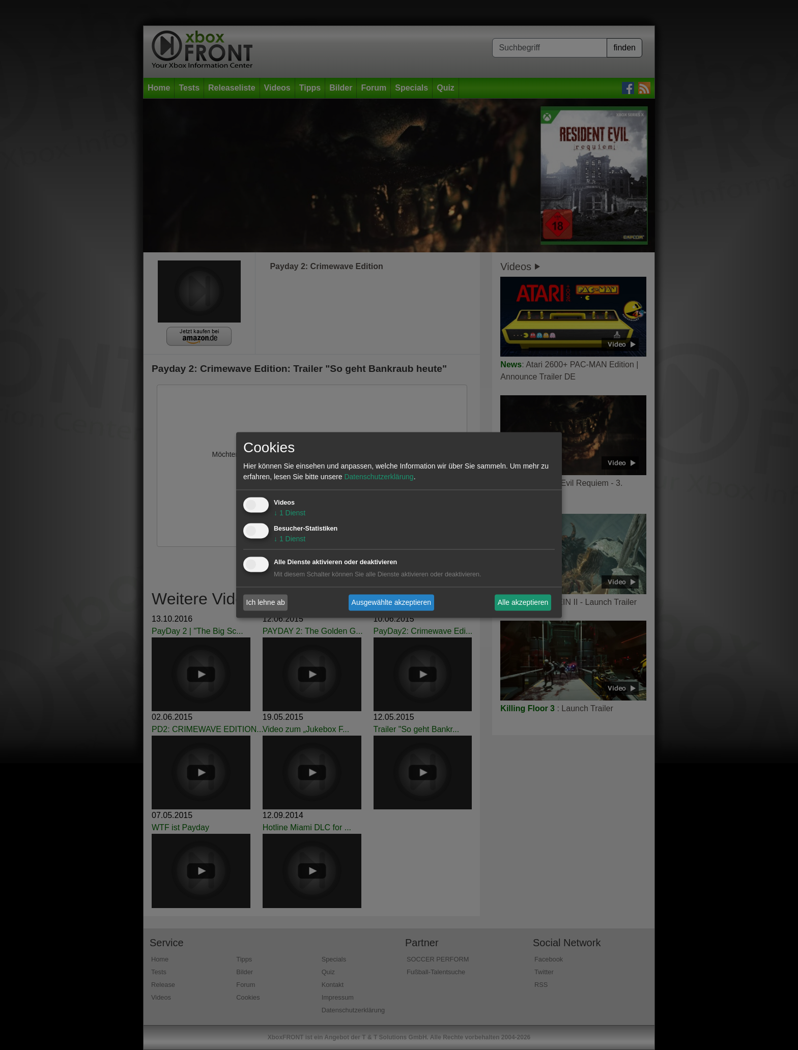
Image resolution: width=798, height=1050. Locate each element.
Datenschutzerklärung (378, 477)
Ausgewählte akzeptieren (391, 602)
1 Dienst (289, 513)
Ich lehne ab (265, 602)
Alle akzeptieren (523, 602)
